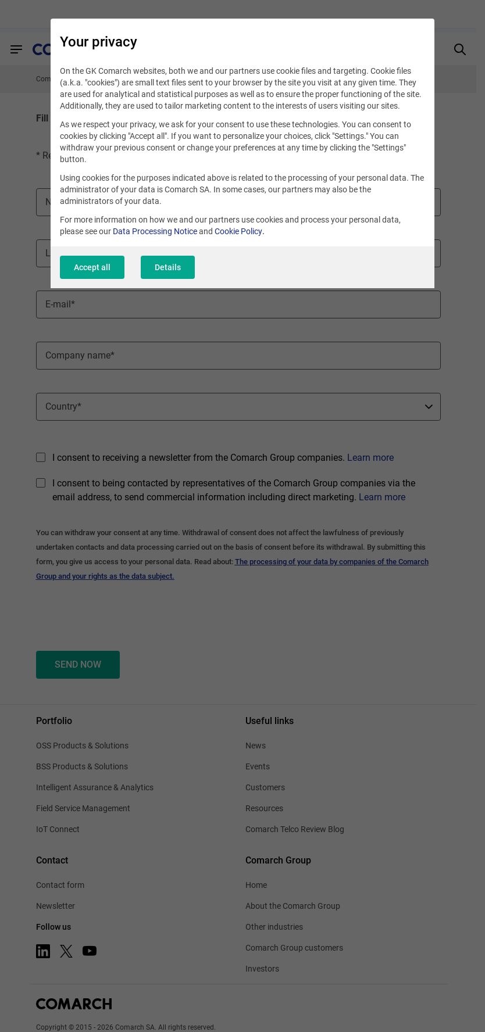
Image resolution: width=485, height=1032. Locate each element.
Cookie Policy (238, 231)
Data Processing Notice (155, 231)
